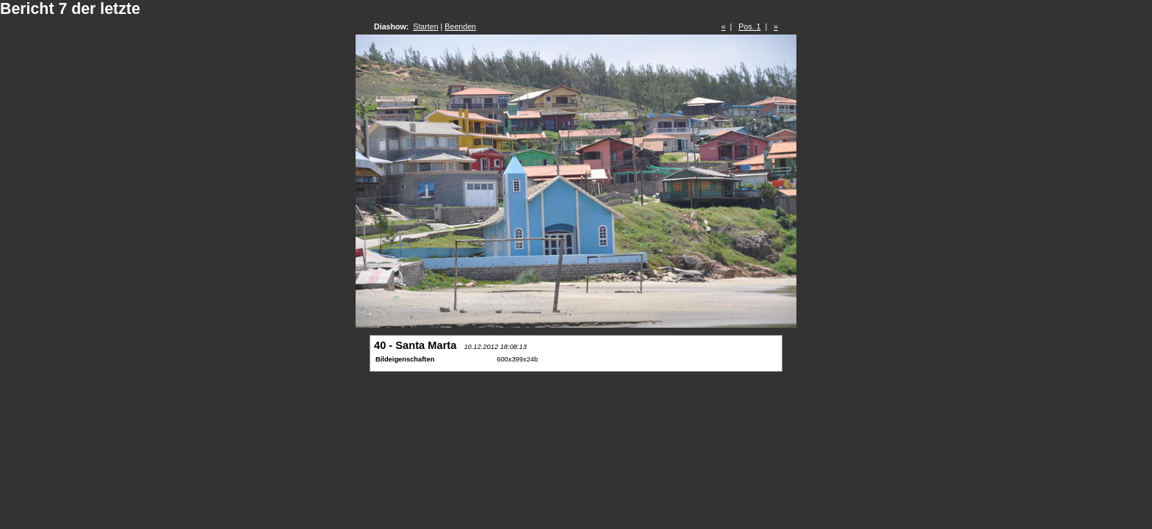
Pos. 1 (749, 26)
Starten (425, 26)
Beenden (460, 26)
